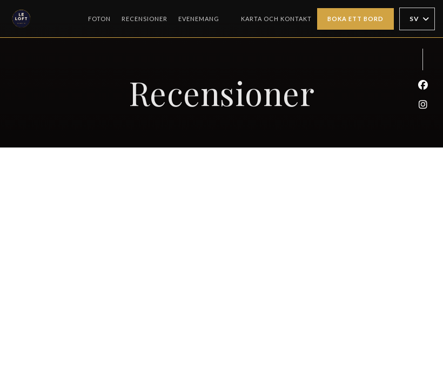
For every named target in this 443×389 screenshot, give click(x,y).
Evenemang (198, 18)
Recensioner (144, 18)
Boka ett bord (355, 18)
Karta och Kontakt (276, 18)
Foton (99, 18)
